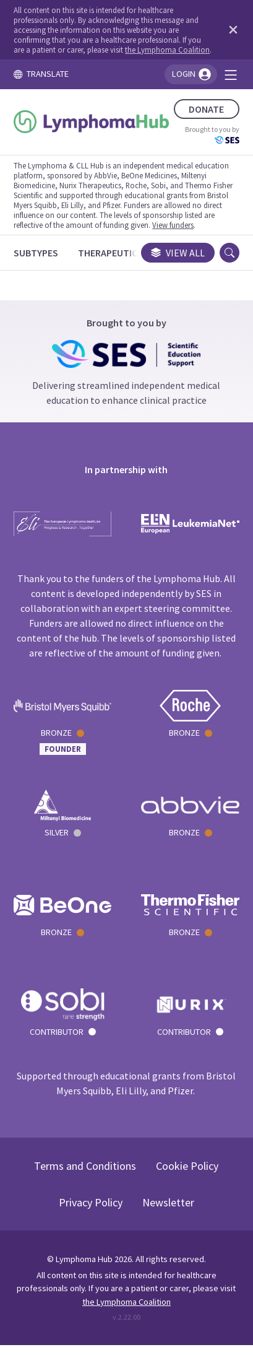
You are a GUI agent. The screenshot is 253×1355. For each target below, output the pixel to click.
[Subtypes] (36, 252)
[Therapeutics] (110, 252)
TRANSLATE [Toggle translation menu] (41, 73)
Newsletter (168, 1202)
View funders (173, 225)
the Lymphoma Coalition (167, 49)
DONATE (206, 109)
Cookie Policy (187, 1166)
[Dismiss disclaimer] (230, 29)
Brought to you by (212, 134)
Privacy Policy (90, 1202)
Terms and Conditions (85, 1166)
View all (178, 252)
